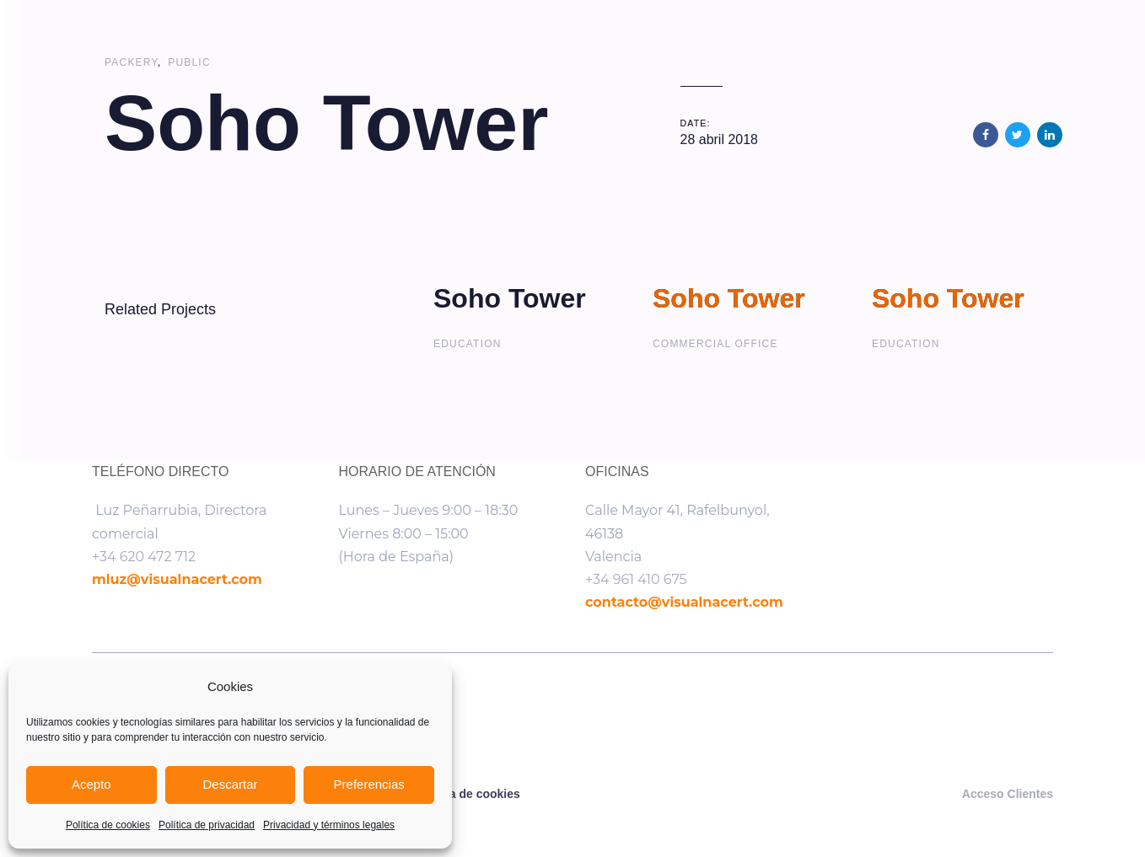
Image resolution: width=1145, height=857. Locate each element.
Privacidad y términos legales (329, 825)
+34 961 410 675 (636, 579)
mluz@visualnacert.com (177, 579)
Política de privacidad (207, 825)
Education (467, 344)
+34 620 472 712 (144, 557)
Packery (131, 62)
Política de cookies (108, 825)
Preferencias (369, 784)
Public (189, 62)
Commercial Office (715, 344)
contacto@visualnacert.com (684, 602)
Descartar (229, 784)
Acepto (91, 784)
